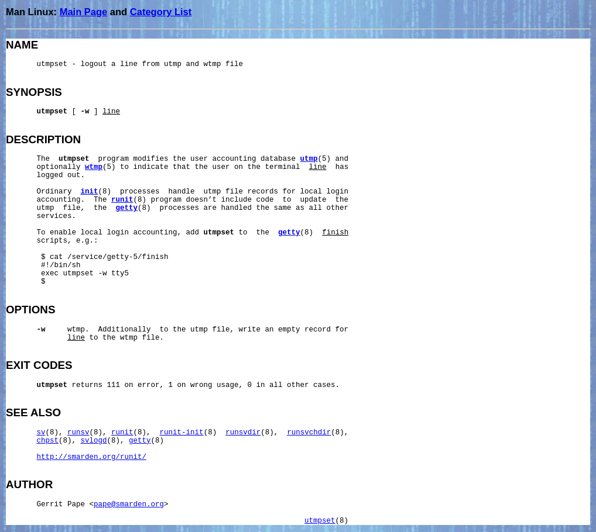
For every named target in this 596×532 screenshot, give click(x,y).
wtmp (93, 167)
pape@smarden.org (129, 504)
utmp (309, 159)
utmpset (319, 521)
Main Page (84, 11)
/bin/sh (65, 265)
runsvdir (243, 433)
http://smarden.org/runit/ (92, 457)
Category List (160, 11)
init (89, 192)
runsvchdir (309, 433)
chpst (48, 441)
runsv (78, 433)
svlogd (94, 441)
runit (122, 200)
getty (127, 208)
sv (41, 433)
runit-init (182, 433)
